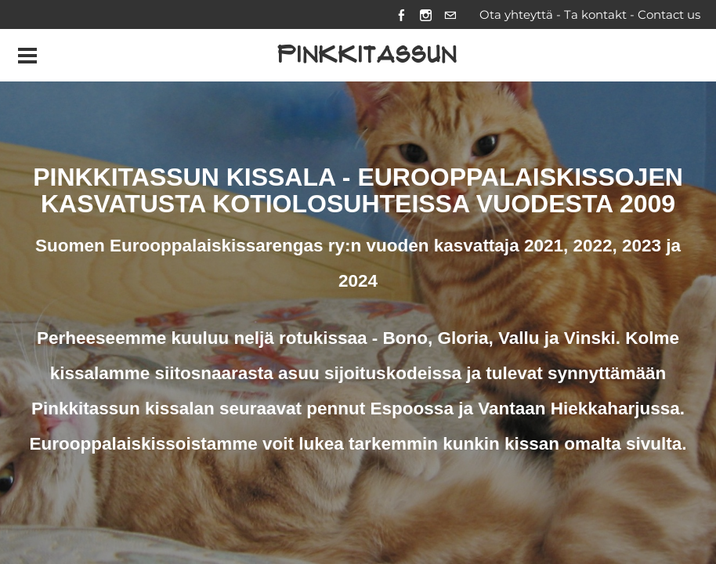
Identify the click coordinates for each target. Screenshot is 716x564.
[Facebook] (401, 14)
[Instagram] (426, 14)
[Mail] (450, 14)
